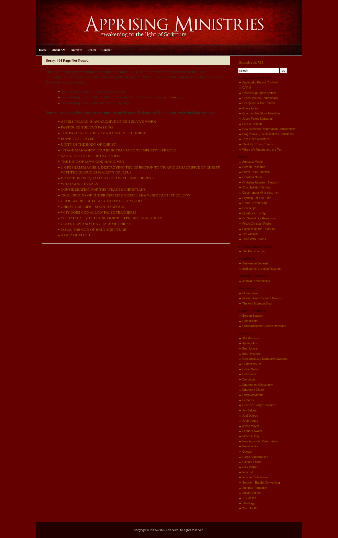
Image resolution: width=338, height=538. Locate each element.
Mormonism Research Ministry (262, 298)
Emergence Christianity (257, 384)
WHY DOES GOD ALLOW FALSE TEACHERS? (98, 212)
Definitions (249, 374)
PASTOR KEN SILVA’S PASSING (87, 127)
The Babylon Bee (253, 251)
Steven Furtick (251, 492)
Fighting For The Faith (256, 198)
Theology (248, 503)
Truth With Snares (254, 239)
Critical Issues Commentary (260, 97)
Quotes (247, 451)
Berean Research (253, 167)
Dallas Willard (251, 369)
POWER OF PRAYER (78, 139)
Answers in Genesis (255, 263)
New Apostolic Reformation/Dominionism (268, 128)
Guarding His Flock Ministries (261, 113)
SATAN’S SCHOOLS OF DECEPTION (91, 156)
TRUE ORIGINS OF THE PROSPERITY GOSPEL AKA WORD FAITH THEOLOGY (126, 195)
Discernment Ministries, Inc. (260, 192)
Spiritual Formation (254, 487)
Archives (76, 49)
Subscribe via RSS (251, 62)
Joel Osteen (250, 415)
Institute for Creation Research (262, 268)
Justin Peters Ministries (257, 118)
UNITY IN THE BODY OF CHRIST (88, 144)
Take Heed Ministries (256, 139)
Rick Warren (250, 467)
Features (248, 400)
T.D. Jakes (249, 498)
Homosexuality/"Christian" (259, 405)
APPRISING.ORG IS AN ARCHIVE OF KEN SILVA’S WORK (108, 121)
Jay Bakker (249, 410)
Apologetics (250, 343)
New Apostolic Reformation (260, 441)
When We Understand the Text (262, 149)
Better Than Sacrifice (256, 172)
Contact (106, 49)
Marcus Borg (250, 436)
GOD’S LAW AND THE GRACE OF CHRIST (96, 224)
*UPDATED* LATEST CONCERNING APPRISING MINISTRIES (111, 218)
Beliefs (92, 49)
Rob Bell (247, 472)
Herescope (249, 208)
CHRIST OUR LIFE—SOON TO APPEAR (93, 206)
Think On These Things (257, 144)
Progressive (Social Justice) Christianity (268, 134)
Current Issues (251, 364)
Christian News (252, 177)
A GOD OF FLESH (75, 235)
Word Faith (249, 508)
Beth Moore (250, 348)
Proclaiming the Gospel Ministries (264, 325)
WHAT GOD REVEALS (79, 184)
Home (42, 49)
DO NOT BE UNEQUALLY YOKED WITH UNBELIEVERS (107, 178)
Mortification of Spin (255, 213)
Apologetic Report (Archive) (260, 82)
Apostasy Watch (253, 161)
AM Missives (250, 338)
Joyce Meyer (250, 425)
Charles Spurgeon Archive (259, 93)
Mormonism (250, 293)
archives (170, 97)
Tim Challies (250, 233)
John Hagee (250, 420)
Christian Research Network (260, 182)
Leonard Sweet (252, 430)
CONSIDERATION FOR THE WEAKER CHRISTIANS (103, 189)
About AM (58, 49)
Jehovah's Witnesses (256, 280)
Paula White (250, 446)
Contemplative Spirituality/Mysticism (265, 358)
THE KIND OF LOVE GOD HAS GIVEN (92, 161)
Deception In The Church (258, 103)
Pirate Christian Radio (256, 223)
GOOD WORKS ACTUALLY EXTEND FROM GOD (101, 201)
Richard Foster (252, 461)
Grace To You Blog (254, 202)
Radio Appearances (255, 456)
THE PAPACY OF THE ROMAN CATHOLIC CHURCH (103, 133)
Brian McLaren (251, 353)
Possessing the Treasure (258, 228)
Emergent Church (254, 389)
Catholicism (250, 320)
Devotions (248, 379)
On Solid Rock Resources (259, 218)
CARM (246, 87)
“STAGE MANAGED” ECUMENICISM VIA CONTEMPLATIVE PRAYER (118, 150)
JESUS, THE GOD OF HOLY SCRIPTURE (93, 229)
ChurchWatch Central (256, 187)
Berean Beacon (252, 315)
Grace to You (250, 108)
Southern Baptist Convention (261, 482)
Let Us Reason (252, 123)
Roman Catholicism (255, 477)
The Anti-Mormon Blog (257, 303)
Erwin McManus (252, 395)
